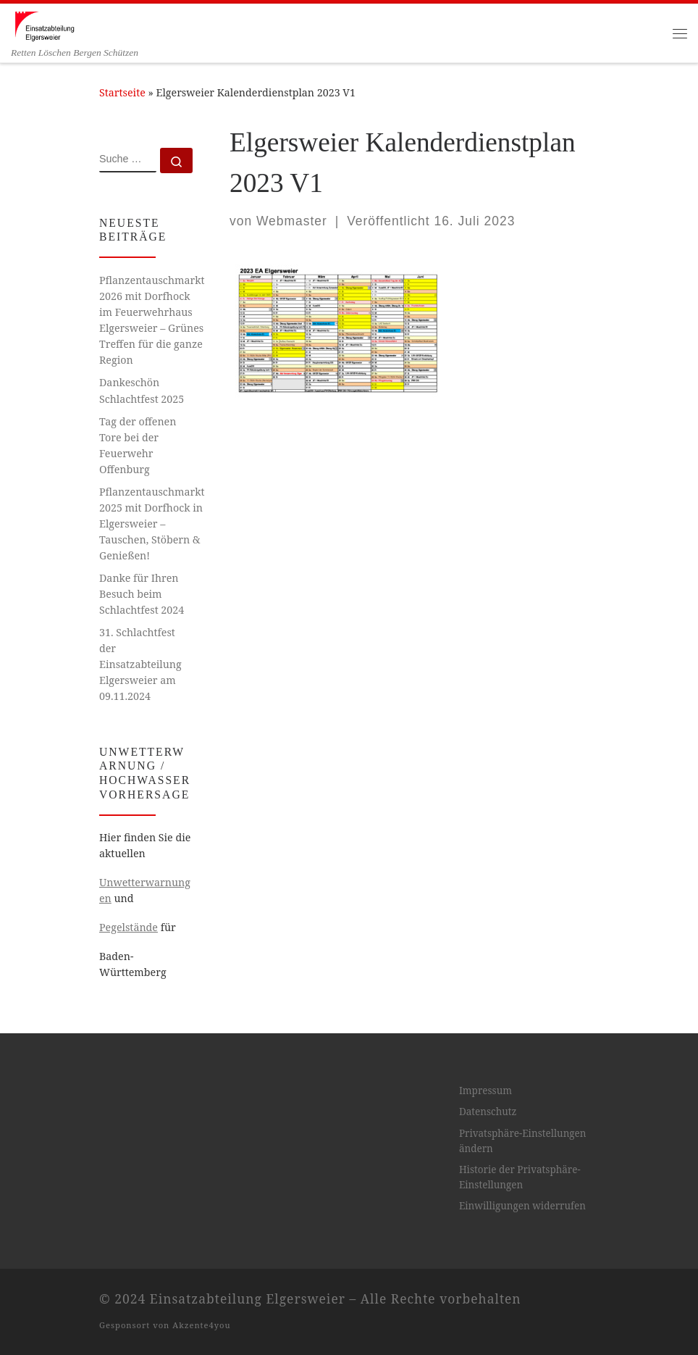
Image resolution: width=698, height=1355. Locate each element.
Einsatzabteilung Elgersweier (247, 1298)
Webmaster (291, 221)
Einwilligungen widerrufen (522, 1205)
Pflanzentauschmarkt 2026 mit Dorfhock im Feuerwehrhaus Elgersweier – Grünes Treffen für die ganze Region (151, 320)
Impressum (485, 1090)
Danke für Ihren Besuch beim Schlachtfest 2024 (141, 594)
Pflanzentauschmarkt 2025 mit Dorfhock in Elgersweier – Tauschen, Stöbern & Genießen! (151, 523)
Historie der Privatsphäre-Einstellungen (520, 1177)
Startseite (122, 92)
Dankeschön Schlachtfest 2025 (141, 390)
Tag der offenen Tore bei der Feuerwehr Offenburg (137, 445)
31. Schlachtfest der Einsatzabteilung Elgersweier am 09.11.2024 (140, 664)
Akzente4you (201, 1324)
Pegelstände (128, 927)
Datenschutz (488, 1111)
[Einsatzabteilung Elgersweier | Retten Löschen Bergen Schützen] (44, 25)
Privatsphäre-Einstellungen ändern (522, 1141)
